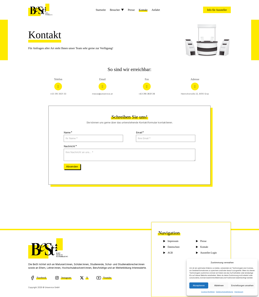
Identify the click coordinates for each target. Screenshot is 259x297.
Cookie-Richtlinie (208, 292)
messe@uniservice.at (102, 94)
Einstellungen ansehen (242, 285)
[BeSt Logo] (40, 10)
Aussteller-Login (208, 253)
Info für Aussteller (217, 9)
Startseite (101, 10)
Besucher (115, 10)
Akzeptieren (199, 285)
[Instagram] (63, 278)
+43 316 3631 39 (147, 94)
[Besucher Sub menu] (122, 10)
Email (139, 132)
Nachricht (69, 146)
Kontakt (143, 10)
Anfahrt (156, 10)
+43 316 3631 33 (58, 94)
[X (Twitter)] (84, 278)
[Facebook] (38, 278)
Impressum (238, 292)
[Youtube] (104, 278)
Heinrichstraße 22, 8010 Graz (195, 94)
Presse (131, 10)
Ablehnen (219, 285)
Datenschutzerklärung (224, 292)
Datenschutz (173, 247)
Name (67, 132)
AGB (170, 253)
